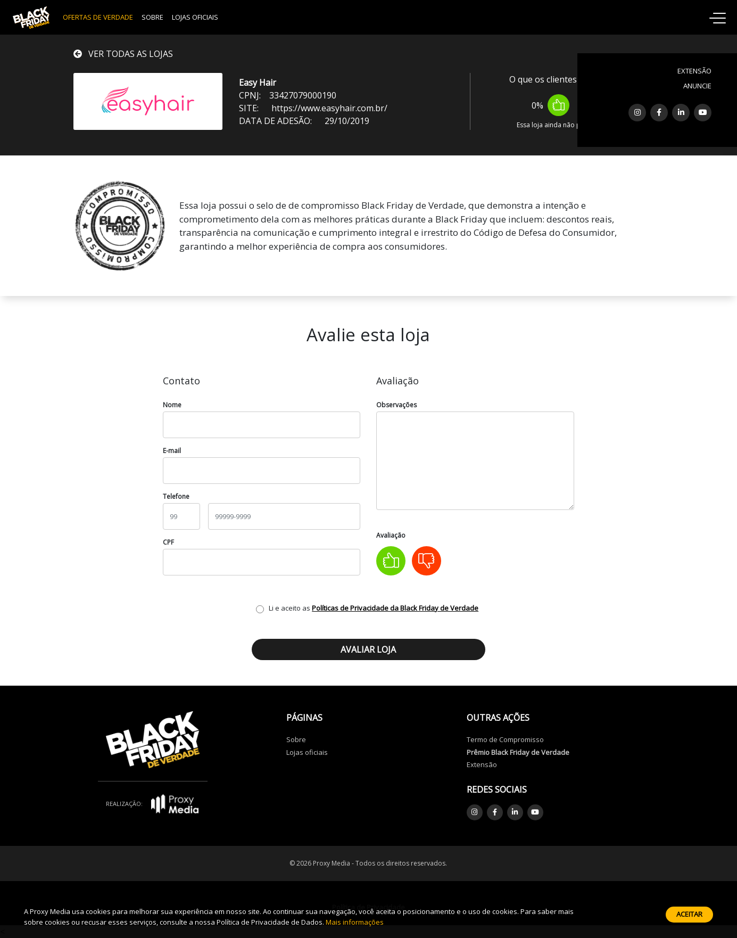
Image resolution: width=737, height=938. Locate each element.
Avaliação (390, 535)
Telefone (176, 496)
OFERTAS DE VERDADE (98, 17)
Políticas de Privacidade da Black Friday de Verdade (395, 608)
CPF (168, 542)
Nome (172, 404)
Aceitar (689, 914)
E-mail (172, 450)
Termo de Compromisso (505, 739)
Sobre (152, 17)
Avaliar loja (368, 649)
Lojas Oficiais (195, 17)
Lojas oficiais (307, 752)
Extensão (482, 764)
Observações (396, 404)
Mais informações (355, 922)
